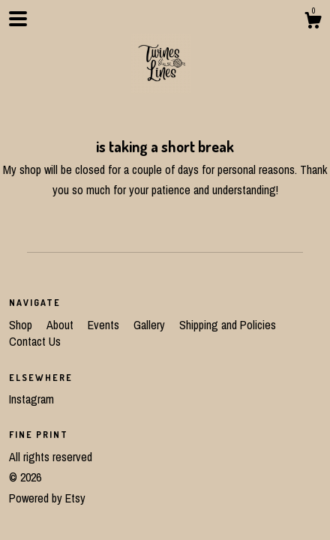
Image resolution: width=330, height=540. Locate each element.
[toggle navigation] (18, 18)
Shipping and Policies (227, 324)
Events (105, 324)
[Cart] (312, 22)
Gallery (151, 324)
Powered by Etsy (47, 498)
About (61, 324)
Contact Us (35, 341)
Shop (22, 324)
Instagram (31, 399)
